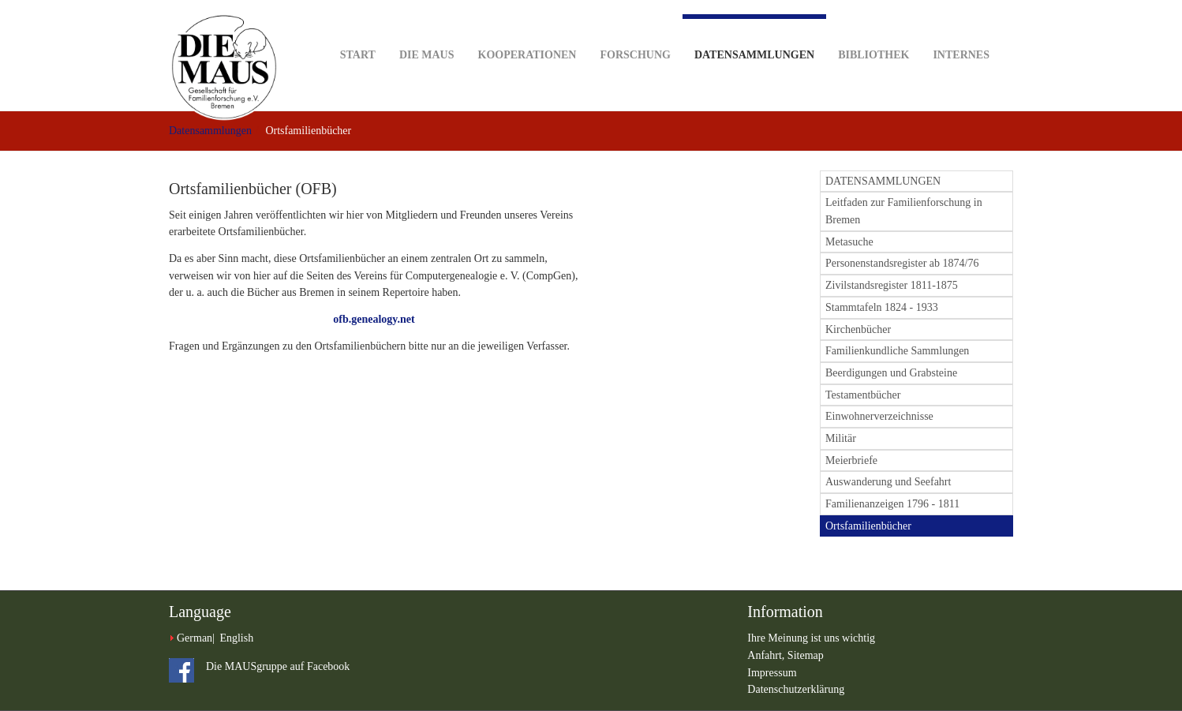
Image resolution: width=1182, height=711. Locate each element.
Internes (961, 30)
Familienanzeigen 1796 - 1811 (892, 504)
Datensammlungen (754, 37)
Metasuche (849, 242)
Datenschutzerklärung (795, 689)
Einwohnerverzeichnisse (879, 416)
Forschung (635, 30)
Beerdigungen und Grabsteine (891, 373)
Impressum (771, 673)
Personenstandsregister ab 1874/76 (901, 263)
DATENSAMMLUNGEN (883, 181)
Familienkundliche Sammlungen (897, 351)
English (236, 638)
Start (357, 30)
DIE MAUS (426, 30)
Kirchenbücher (858, 329)
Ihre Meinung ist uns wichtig (811, 638)
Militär (840, 438)
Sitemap (805, 655)
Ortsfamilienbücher (868, 526)
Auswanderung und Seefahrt (888, 482)
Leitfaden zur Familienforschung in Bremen (903, 211)
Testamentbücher (862, 395)
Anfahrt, (767, 655)
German (194, 638)
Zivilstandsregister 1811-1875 (891, 285)
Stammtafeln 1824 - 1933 (881, 307)
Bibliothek (873, 30)
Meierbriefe (851, 460)
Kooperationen (527, 30)
